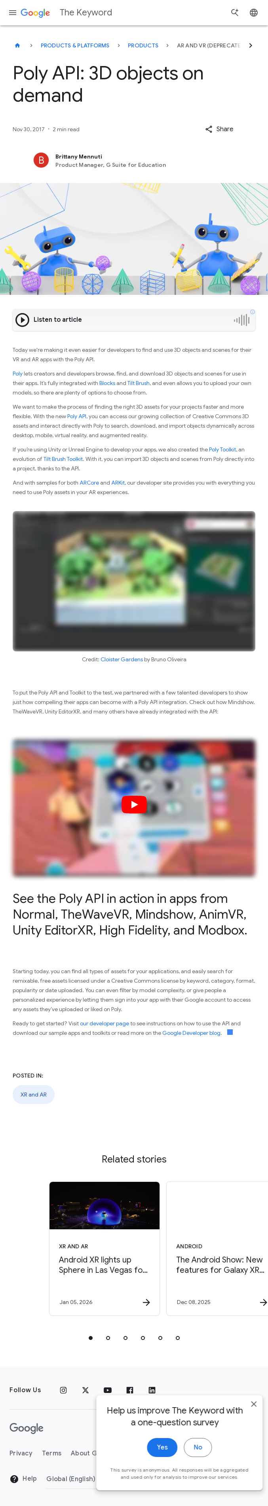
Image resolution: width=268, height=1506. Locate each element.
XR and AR (34, 1094)
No (187, 1453)
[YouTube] (107, 1390)
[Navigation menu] (13, 13)
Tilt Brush (138, 383)
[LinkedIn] (152, 1390)
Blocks (107, 383)
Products (143, 45)
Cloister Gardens (122, 659)
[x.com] (85, 1390)
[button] (219, 129)
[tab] (90, 1338)
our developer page (104, 1023)
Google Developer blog (191, 1032)
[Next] (250, 45)
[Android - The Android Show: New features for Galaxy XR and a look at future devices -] (192, 1248)
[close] (243, 1409)
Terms (51, 1453)
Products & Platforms (75, 45)
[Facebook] (129, 1390)
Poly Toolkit (222, 449)
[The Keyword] (17, 45)
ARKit (118, 482)
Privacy (21, 1453)
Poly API (76, 416)
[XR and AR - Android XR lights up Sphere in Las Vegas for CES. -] (75, 1248)
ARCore (89, 482)
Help (23, 1479)
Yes (151, 1453)
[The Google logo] (27, 1428)
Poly (18, 373)
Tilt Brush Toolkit (63, 458)
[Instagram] (63, 1390)
